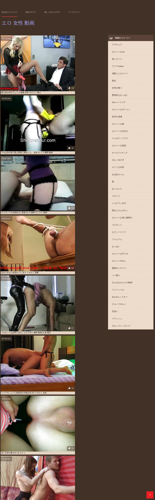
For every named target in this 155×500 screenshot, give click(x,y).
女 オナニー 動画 (135, 487)
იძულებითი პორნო (112, 494)
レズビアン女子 (119, 205)
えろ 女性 (100, 480)
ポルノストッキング (121, 328)
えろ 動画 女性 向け (68, 480)
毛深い (115, 313)
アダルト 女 (56, 482)
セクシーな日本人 (120, 133)
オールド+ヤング (119, 155)
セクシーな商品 (119, 147)
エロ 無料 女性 (137, 486)
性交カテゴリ (31, 12)
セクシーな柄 (118, 126)
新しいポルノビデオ (52, 12)
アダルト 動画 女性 (20, 482)
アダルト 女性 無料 (70, 482)
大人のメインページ (9, 12)
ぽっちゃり (117, 191)
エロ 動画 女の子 (101, 484)
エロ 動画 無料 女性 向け (84, 486)
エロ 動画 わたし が (20, 484)
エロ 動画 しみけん (137, 482)
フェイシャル (118, 292)
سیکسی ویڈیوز (61, 494)
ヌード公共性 (118, 169)
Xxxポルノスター (120, 299)
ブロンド (116, 198)
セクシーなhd (118, 54)
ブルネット (117, 227)
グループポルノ (119, 306)
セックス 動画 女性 (17, 487)
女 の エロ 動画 (102, 487)
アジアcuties (118, 68)
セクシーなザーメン (121, 111)
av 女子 (5, 480)
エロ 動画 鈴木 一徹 (121, 486)
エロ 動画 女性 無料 (31, 486)
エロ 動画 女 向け (86, 484)
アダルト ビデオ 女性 (115, 480)
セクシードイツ (119, 234)
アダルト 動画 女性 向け (39, 482)
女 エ (112, 487)
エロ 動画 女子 (116, 484)
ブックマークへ (74, 12)
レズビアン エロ (50, 487)
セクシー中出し (119, 263)
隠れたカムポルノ (120, 212)
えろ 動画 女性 (53, 480)
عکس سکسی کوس (70, 496)
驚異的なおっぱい (120, 97)
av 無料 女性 (28, 480)
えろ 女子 (90, 480)
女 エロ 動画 (121, 487)
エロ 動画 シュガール (56, 484)
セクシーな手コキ (120, 256)
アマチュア (117, 46)
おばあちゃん (118, 176)
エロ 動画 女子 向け (132, 484)
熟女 (114, 83)
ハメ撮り (116, 277)
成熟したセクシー (120, 75)
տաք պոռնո (96, 494)
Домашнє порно (10, 494)
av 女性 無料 (15, 480)
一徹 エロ (81, 487)
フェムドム (117, 241)
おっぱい (116, 248)
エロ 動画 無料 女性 (64, 486)
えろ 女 (81, 480)
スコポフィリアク (120, 140)
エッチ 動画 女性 (121, 482)
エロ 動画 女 (72, 484)
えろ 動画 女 (40, 480)
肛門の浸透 (117, 119)
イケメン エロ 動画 (105, 482)
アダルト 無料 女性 (87, 482)
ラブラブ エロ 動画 (34, 487)
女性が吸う (117, 90)
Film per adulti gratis (43, 494)
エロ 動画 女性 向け (13, 486)
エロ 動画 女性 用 (48, 486)
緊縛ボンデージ (119, 270)
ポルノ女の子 (118, 162)
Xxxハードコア (119, 104)
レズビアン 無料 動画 (67, 487)
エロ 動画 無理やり (103, 486)
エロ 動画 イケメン (38, 484)
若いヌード (117, 61)
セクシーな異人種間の (122, 219)
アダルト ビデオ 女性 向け (136, 480)
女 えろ (91, 487)
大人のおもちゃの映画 (122, 284)
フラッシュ (117, 320)
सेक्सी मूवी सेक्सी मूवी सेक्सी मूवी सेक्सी (135, 494)
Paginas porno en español (48, 496)
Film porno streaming (23, 496)
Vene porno (25, 494)
